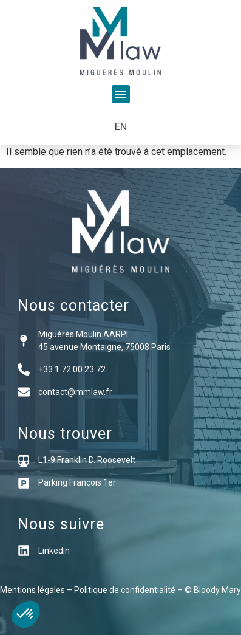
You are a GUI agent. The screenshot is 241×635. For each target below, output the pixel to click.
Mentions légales (32, 590)
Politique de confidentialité (124, 590)
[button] (121, 94)
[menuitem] (121, 127)
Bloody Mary (217, 590)
